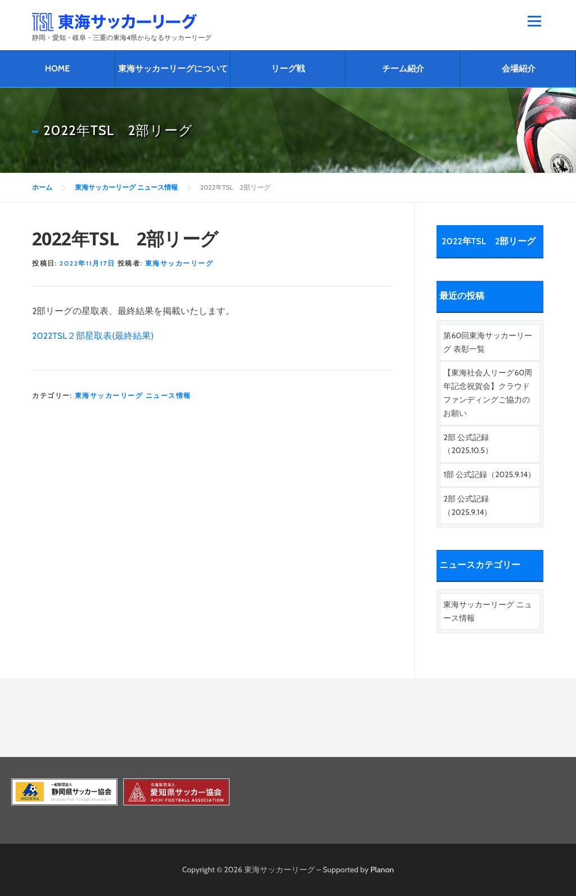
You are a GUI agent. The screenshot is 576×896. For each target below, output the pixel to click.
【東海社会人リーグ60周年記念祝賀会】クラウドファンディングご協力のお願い (487, 393)
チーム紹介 (403, 68)
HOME (57, 68)
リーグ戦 (288, 68)
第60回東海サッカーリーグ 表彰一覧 (487, 342)
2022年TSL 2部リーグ (489, 241)
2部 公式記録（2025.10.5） (467, 444)
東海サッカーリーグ (179, 263)
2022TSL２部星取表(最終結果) (93, 335)
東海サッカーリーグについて (173, 68)
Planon (382, 869)
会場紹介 (519, 68)
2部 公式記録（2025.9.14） (467, 505)
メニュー (534, 21)
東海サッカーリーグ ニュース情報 (133, 395)
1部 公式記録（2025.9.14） (489, 474)
